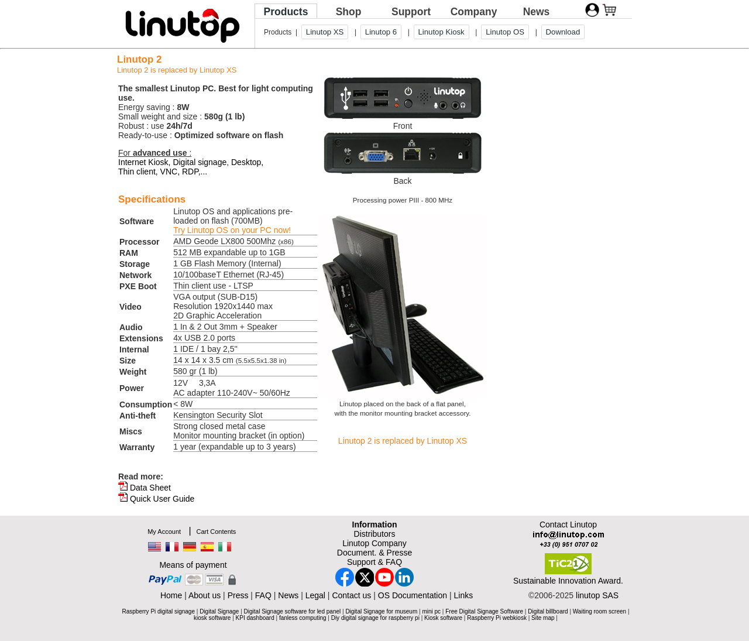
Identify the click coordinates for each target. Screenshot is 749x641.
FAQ (263, 595)
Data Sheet (150, 487)
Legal (315, 595)
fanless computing (303, 618)
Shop (349, 12)
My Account (164, 531)
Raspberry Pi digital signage (158, 611)
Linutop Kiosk (441, 32)
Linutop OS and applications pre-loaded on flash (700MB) (233, 221)
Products (286, 12)
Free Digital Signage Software (484, 611)
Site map (542, 618)
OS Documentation (412, 595)
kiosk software (212, 618)
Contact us (351, 595)
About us (204, 595)
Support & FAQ (374, 562)
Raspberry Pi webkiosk (497, 618)
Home (171, 595)
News (536, 12)
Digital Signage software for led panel (292, 611)
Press (238, 595)
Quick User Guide (162, 498)
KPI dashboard (255, 618)
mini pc (431, 611)
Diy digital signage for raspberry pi (375, 618)
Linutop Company (374, 543)
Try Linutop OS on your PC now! (232, 230)
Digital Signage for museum (381, 611)
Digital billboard (548, 611)
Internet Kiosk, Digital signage (172, 162)
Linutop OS (505, 32)
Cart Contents (216, 531)
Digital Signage (219, 611)
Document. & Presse (374, 552)
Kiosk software (443, 618)
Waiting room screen (599, 611)
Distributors (375, 534)
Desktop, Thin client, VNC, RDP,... (190, 166)
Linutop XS (325, 32)
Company (474, 12)
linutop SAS (597, 595)
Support (411, 12)
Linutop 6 (381, 32)
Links (463, 595)
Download (563, 32)
